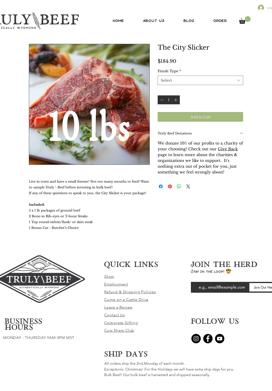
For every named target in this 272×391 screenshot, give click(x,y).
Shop (109, 276)
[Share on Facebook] (161, 186)
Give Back (228, 148)
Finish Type (169, 71)
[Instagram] (196, 338)
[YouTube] (219, 338)
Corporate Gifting (121, 322)
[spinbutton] (168, 100)
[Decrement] (161, 100)
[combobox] (200, 80)
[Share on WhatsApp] (179, 186)
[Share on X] (188, 186)
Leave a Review (118, 307)
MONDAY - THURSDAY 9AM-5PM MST (38, 337)
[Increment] (176, 100)
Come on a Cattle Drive (126, 299)
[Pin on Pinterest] (170, 186)
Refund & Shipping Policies (130, 292)
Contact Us (114, 315)
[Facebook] (208, 338)
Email (194, 278)
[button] (245, 20)
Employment (116, 284)
